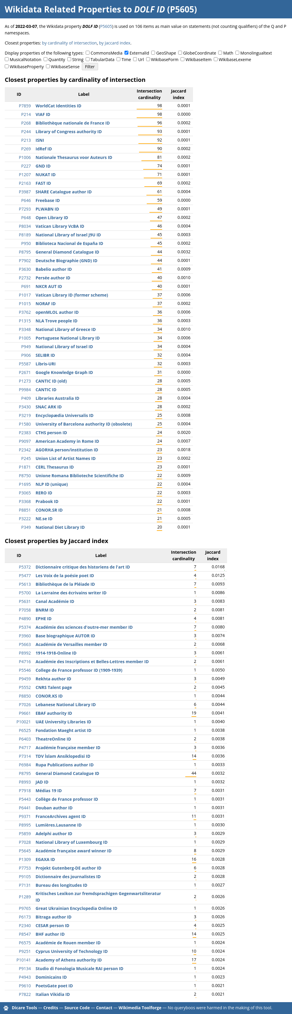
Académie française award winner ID (73, 851)
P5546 (25, 670)
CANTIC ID (46, 389)
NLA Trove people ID (56, 321)
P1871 (25, 467)
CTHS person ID (51, 432)
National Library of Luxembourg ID (72, 842)
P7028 (25, 842)
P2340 (25, 925)
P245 (26, 458)
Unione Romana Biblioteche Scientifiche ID (80, 475)
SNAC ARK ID (49, 407)
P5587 (25, 364)
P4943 (25, 977)
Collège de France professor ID (67, 799)
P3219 (25, 415)
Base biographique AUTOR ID (65, 636)
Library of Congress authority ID (69, 131)
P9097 (25, 441)
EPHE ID (44, 618)
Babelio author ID (54, 269)
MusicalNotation (26, 59)
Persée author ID (53, 278)
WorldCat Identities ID (58, 106)
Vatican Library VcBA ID (60, 226)
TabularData (102, 59)
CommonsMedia (106, 53)
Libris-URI (46, 364)
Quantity (56, 59)
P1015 (25, 303)
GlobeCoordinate (199, 53)
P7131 (25, 885)
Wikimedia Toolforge (140, 1007)
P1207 (25, 174)
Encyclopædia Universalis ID (64, 415)
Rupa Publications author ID (65, 765)
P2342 (25, 450)
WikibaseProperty (27, 66)
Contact (104, 1007)
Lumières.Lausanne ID (59, 825)
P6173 (25, 917)
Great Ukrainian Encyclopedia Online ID (76, 908)
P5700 (25, 593)
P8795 (25, 252)
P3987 (25, 192)
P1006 (25, 157)
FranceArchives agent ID (61, 816)
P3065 (25, 493)
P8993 (25, 782)
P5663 (25, 644)
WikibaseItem (199, 59)
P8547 (25, 934)
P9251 (25, 951)
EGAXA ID (45, 859)
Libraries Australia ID (57, 398)
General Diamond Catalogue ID (67, 252)
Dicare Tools (24, 1007)
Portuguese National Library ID (68, 338)
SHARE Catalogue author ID (64, 192)
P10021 (24, 722)
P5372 (25, 567)
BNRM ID (45, 610)
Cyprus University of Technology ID (72, 951)
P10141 (24, 960)
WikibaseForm (164, 59)
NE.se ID (44, 518)
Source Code (77, 1007)
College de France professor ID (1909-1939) (79, 670)
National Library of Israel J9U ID (68, 235)
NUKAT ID (46, 174)
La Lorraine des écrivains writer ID (71, 593)
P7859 (25, 106)
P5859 (25, 833)
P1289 (25, 897)
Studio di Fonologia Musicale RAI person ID (79, 968)
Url (141, 59)
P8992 (25, 653)
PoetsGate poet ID (54, 985)
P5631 (25, 601)
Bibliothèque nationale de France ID (73, 123)
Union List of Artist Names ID (66, 458)
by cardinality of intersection (69, 43)
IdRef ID (44, 149)
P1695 (25, 484)
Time (126, 59)
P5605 (106, 26)
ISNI (40, 140)
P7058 (25, 610)
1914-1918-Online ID (56, 653)
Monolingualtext (256, 53)
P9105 (25, 876)
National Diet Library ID (60, 527)
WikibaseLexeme (235, 59)
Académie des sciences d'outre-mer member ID (84, 627)
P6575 (25, 942)
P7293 (25, 209)
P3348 (25, 329)
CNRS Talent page (54, 687)
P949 (26, 346)
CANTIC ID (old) (51, 381)
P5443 (25, 799)
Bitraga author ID (53, 917)
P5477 (25, 575)
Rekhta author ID (53, 679)
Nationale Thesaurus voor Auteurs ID (74, 157)
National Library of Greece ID (66, 329)
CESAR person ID (52, 925)
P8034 (25, 226)
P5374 (25, 627)
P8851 (25, 510)
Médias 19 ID (49, 790)
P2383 (25, 432)
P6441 (25, 808)
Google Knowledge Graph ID (64, 372)
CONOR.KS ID (49, 696)
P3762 (25, 312)
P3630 (25, 269)
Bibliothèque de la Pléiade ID (65, 584)
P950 (26, 243)
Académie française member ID (68, 747)
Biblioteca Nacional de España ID (69, 243)
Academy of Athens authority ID (69, 960)
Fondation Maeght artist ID (63, 730)
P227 (26, 166)
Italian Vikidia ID (53, 994)
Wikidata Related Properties (63, 9)
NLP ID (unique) (52, 484)
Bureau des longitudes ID (61, 885)
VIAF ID (43, 114)
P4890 (25, 618)
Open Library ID (52, 217)
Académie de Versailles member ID (71, 644)
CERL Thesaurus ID (55, 467)
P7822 (25, 994)
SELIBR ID (45, 355)
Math (228, 53)
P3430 (25, 407)
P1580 (25, 424)
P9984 (25, 389)
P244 (26, 131)
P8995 (25, 825)
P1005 (25, 338)
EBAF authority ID (54, 713)
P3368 (25, 501)
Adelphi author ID (54, 833)
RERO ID (44, 493)
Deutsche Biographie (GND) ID (67, 260)
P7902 (25, 260)
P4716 (25, 661)
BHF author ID (50, 934)
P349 (26, 527)
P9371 (25, 816)
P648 (26, 217)
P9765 (25, 908)
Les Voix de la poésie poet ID (65, 575)
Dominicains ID (51, 977)
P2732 (25, 278)
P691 (26, 286)
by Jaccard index (114, 43)
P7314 (25, 756)
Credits (50, 1007)
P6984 (25, 765)
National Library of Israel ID (64, 346)
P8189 (25, 235)
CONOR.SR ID (49, 510)
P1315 (25, 321)
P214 (26, 114)
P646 (26, 200)
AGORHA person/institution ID (67, 450)
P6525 (25, 730)
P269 (26, 149)
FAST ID (43, 183)
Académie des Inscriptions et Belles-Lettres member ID (92, 661)
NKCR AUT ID (49, 286)
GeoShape (166, 53)
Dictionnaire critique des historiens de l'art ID (83, 567)
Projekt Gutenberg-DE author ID (68, 868)
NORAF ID (46, 303)
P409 (26, 398)
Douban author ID (54, 808)
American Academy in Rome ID (67, 441)
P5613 (25, 584)
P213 (26, 140)
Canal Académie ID (55, 601)
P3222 (25, 518)
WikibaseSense (65, 66)
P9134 (25, 968)
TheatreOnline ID (53, 739)
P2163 (25, 183)
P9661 (25, 713)
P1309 (25, 859)
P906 (26, 355)
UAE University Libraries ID (63, 722)
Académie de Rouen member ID (68, 942)
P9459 (25, 679)
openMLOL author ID (57, 312)
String (78, 59)
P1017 (25, 295)
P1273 (25, 381)
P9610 (25, 985)
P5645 (25, 851)
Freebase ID (48, 200)
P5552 (25, 687)
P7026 (25, 704)
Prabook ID (47, 501)
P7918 (25, 790)
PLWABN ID (47, 209)
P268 (26, 123)
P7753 (25, 868)
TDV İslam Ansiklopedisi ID (63, 756)
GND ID (43, 166)
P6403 (25, 739)
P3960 (25, 636)
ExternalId (139, 53)
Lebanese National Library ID (66, 704)
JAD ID (42, 782)
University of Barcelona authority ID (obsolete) (84, 424)
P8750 (25, 475)
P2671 (25, 372)
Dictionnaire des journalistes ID (68, 876)
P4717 (25, 747)
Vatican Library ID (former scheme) (72, 295)
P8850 (25, 696)
